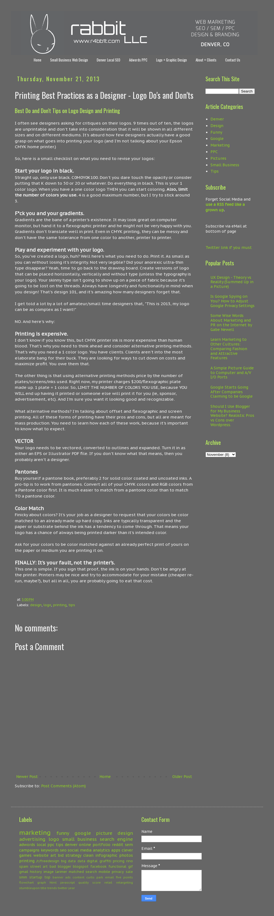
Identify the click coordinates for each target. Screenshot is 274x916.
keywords (50, 850)
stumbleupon (29, 888)
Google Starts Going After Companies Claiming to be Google (231, 392)
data (81, 861)
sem (129, 844)
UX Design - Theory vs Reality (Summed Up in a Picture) (231, 282)
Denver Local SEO (108, 60)
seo (63, 850)
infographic (106, 855)
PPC (214, 151)
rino (129, 861)
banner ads (62, 877)
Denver (217, 119)
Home (37, 60)
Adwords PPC (138, 60)
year (71, 888)
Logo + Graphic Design (171, 60)
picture (104, 833)
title (44, 888)
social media (80, 850)
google (83, 833)
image (49, 871)
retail (108, 882)
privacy (118, 871)
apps (115, 850)
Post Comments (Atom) (63, 785)
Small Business (224, 164)
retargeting (124, 882)
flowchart (26, 882)
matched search (83, 871)
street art (39, 866)
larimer (61, 871)
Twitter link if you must (229, 247)
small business (79, 839)
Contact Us (232, 60)
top (47, 877)
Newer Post (27, 776)
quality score (89, 882)
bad (53, 866)
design (36, 605)
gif (130, 866)
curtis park (94, 877)
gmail (23, 871)
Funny (216, 132)
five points (124, 877)
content (78, 877)
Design (216, 125)
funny (62, 833)
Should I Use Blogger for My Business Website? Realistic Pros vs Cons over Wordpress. (232, 415)
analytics (101, 850)
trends (52, 888)
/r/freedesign (47, 861)
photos (126, 855)
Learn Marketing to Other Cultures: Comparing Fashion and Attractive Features (228, 348)
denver (71, 844)
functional (117, 866)
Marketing (220, 145)
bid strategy (69, 855)
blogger (64, 866)
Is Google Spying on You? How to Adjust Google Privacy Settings (232, 301)
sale (129, 871)
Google (217, 138)
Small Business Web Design (69, 60)
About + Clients (206, 60)
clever (127, 850)
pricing (118, 861)
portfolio (101, 844)
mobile (104, 871)
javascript (67, 882)
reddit (117, 844)
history (36, 871)
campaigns (29, 850)
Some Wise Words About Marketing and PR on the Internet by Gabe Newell (231, 322)
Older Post (182, 776)
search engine (116, 839)
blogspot (81, 866)
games (25, 855)
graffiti (105, 861)
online (85, 844)
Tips (214, 171)
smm (23, 877)
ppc (50, 844)
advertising (32, 839)
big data (68, 861)
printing (60, 605)
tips (71, 605)
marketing (35, 832)
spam (23, 866)
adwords (27, 844)
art (53, 855)
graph (41, 882)
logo (47, 605)
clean (88, 855)
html (53, 882)
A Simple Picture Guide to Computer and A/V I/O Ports (232, 373)
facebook (98, 866)
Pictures (218, 158)
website (40, 855)
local (41, 844)
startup (35, 877)
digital (92, 861)
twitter (62, 888)
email (109, 877)
